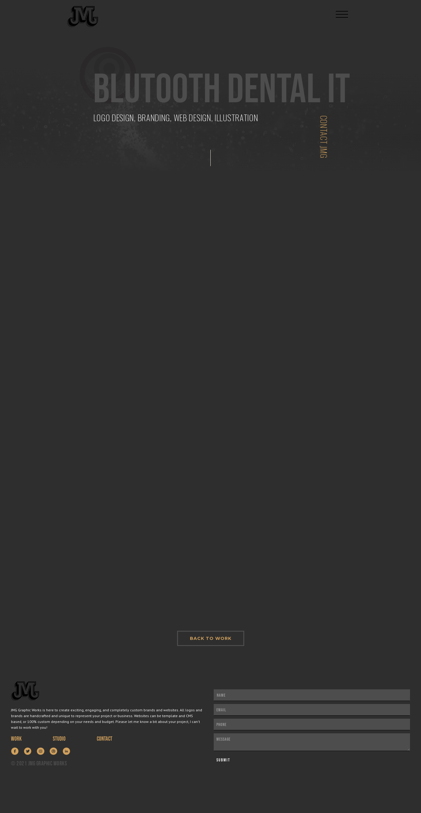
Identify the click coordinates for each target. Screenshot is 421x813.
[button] (342, 11)
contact (104, 739)
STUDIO (59, 739)
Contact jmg (324, 136)
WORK (16, 739)
